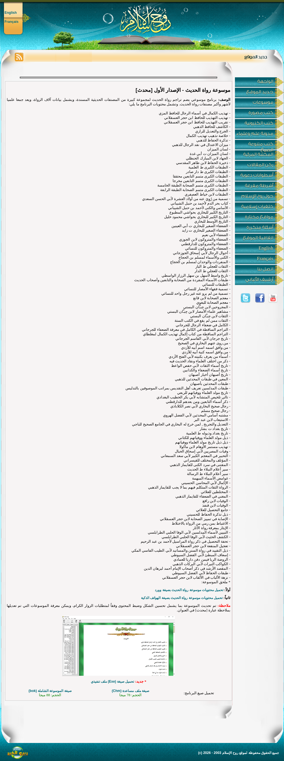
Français (11, 22)
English (11, 13)
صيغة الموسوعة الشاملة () (49, 691)
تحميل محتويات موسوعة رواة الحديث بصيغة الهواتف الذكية (182, 598)
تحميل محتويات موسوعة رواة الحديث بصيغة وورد (189, 590)
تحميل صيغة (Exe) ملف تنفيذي (112, 682)
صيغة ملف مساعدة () (130, 691)
